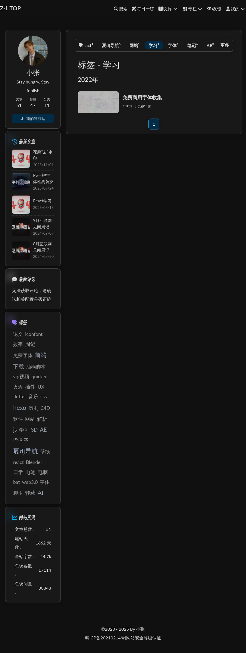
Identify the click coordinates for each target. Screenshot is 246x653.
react (87, 45)
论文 (18, 334)
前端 (40, 354)
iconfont (33, 334)
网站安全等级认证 (143, 637)
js (15, 429)
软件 (18, 419)
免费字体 (144, 106)
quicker (39, 376)
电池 (30, 472)
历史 (33, 408)
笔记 (192, 45)
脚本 (18, 493)
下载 (18, 366)
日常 (18, 472)
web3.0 (30, 482)
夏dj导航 (111, 45)
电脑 (43, 472)
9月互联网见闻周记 (42, 223)
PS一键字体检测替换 (43, 178)
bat (16, 482)
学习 (154, 45)
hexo (19, 407)
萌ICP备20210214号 (105, 637)
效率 (18, 344)
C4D (45, 408)
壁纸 (45, 451)
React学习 (42, 200)
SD (34, 429)
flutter (19, 396)
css (43, 396)
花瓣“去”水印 (42, 154)
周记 (30, 344)
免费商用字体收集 (142, 97)
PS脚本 (20, 439)
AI (40, 492)
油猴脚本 (36, 367)
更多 (224, 45)
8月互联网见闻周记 (42, 246)
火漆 (18, 387)
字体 (173, 45)
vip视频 (21, 376)
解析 (42, 419)
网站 (134, 45)
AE (210, 45)
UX (41, 387)
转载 (30, 493)
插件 (30, 386)
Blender (34, 462)
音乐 (33, 396)
